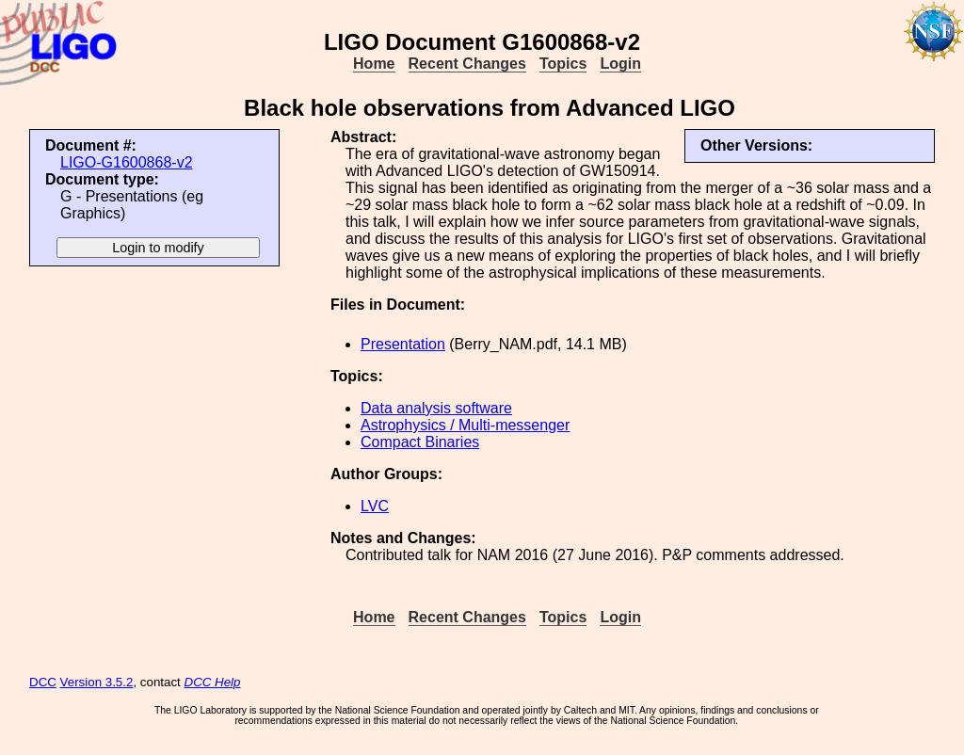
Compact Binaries (420, 442)
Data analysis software (436, 408)
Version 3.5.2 (97, 682)
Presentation (403, 344)
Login (620, 64)
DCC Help (213, 682)
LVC (375, 506)
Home (373, 64)
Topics (562, 64)
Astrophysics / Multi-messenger (465, 425)
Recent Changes (467, 64)
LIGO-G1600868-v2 (126, 162)
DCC (42, 682)
